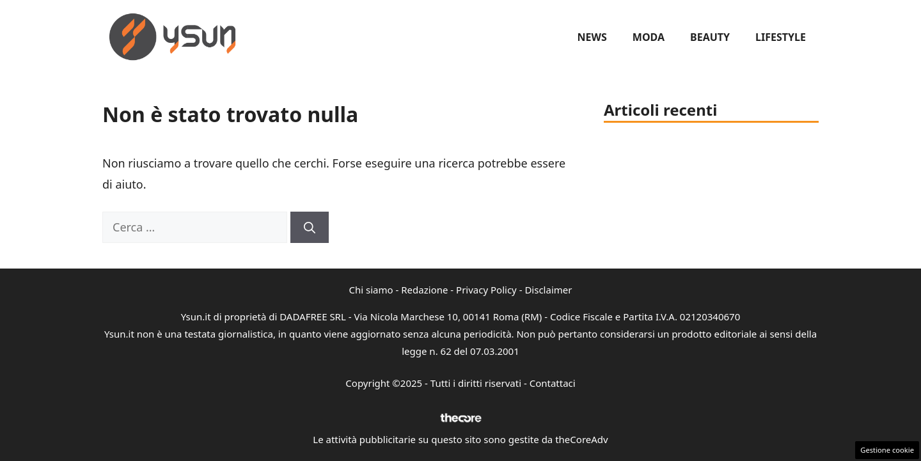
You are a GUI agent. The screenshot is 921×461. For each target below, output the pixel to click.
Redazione (424, 289)
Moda (649, 37)
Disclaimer (548, 289)
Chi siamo (371, 289)
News (592, 37)
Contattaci (553, 383)
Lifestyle (780, 37)
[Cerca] (309, 227)
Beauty (710, 37)
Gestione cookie (887, 450)
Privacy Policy (486, 289)
